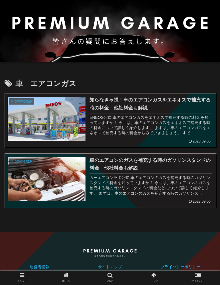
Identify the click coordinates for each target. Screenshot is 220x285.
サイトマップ (110, 266)
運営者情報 (40, 266)
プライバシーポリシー (180, 266)
